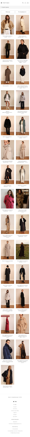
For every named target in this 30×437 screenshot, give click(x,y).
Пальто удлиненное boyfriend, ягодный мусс (7, 211)
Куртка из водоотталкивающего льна (7, 112)
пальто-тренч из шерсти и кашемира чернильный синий (7, 361)
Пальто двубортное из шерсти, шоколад (22, 261)
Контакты (15, 408)
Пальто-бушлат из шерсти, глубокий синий (7, 387)
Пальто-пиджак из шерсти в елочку (7, 37)
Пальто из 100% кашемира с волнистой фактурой (22, 310)
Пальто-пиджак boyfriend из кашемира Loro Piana (7, 236)
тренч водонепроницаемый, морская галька (8, 162)
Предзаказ (15, 421)
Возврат (15, 414)
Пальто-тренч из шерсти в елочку (7, 286)
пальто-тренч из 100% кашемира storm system (22, 211)
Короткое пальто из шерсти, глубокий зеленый (7, 61)
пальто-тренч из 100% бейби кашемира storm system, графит (22, 61)
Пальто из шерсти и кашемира (7, 261)
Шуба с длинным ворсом (7, 137)
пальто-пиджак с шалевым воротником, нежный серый (7, 310)
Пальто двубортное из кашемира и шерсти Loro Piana (22, 336)
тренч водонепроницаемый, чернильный (22, 236)
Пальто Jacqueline (7, 85)
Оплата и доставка (15, 410)
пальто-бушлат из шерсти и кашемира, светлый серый (22, 112)
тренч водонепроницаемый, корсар (22, 137)
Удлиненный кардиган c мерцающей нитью (22, 162)
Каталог (15, 406)
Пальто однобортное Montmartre (7, 186)
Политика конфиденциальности (15, 423)
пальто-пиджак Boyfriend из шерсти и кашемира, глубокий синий (22, 86)
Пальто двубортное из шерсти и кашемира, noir (22, 286)
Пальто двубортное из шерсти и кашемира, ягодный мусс (7, 336)
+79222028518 (15, 428)
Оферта (15, 412)
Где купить (15, 416)
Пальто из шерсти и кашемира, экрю (22, 37)
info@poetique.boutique (15, 432)
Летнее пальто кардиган (22, 186)
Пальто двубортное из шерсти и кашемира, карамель (22, 361)
